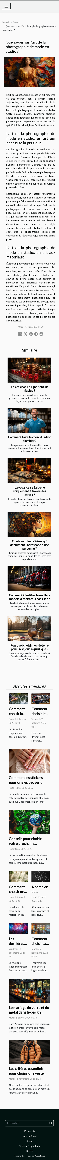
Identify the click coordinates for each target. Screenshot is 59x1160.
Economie (29, 1131)
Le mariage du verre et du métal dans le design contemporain (29, 1012)
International (30, 1136)
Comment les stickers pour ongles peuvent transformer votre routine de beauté (26, 784)
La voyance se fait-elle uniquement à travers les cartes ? (29, 491)
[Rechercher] (29, 1123)
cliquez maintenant (16, 161)
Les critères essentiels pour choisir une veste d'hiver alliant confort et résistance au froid (28, 1075)
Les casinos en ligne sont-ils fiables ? (29, 388)
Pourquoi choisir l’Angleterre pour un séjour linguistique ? (29, 647)
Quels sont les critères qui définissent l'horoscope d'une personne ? (29, 544)
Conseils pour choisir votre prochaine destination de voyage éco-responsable (26, 845)
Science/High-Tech (29, 1145)
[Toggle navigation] (6, 6)
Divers (16, 22)
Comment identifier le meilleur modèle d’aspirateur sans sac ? (29, 597)
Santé (30, 1140)
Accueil (5, 22)
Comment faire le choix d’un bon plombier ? (29, 439)
